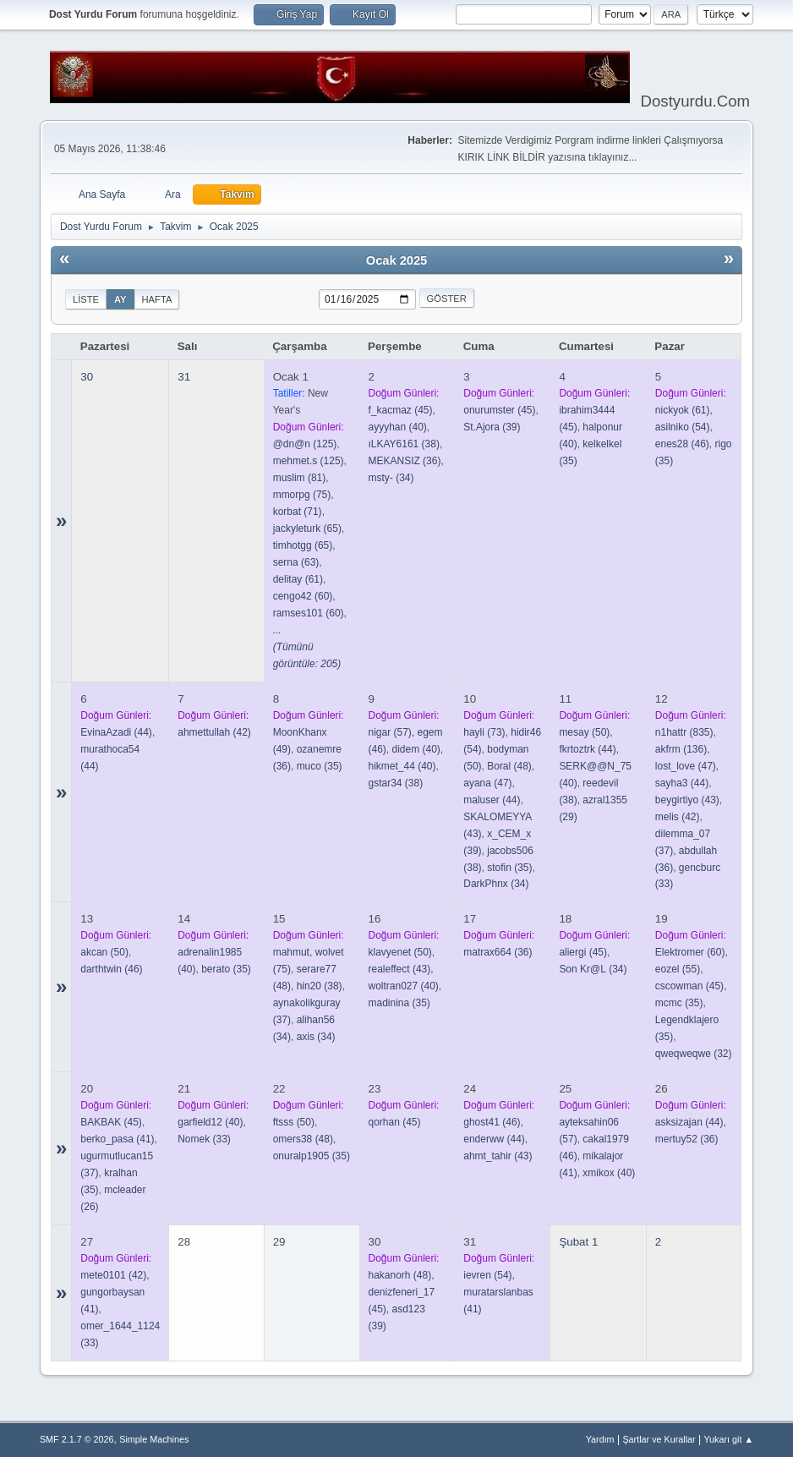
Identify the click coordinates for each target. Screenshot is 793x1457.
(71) (297, 512)
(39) (491, 427)
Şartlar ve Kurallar (658, 1439)
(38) (404, 444)
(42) (214, 732)
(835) (684, 732)
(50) (584, 732)
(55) (677, 969)
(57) (390, 732)
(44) (116, 732)
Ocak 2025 (397, 260)
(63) (296, 562)
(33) (204, 1139)
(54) (682, 427)
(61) (298, 579)
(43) (687, 800)
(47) (487, 783)
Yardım (600, 1439)
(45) (401, 410)
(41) (117, 1139)
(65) (307, 528)
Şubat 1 (578, 1241)
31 (184, 376)
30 (86, 376)
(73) (484, 732)
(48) (509, 766)
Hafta (157, 299)
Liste (86, 299)
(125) (305, 444)
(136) (681, 749)
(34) (391, 478)
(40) (398, 427)
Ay (120, 299)
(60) (303, 596)
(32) (693, 1054)
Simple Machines (154, 1439)
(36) (405, 461)
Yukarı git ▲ (728, 1439)
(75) (302, 495)
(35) (319, 766)
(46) (682, 444)
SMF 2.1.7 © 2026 (77, 1439)
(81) (299, 478)
